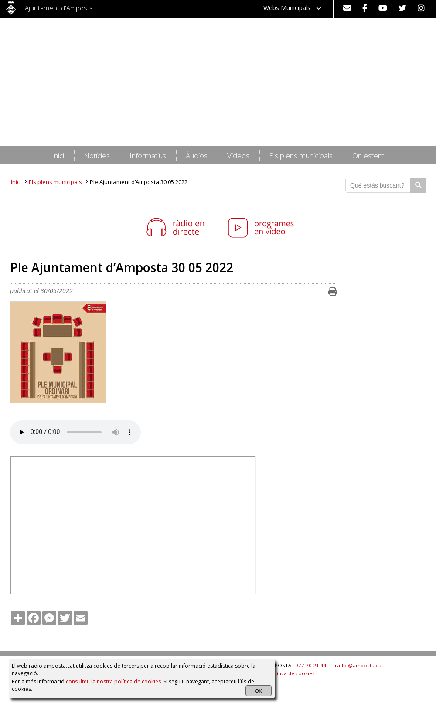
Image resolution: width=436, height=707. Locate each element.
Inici (16, 182)
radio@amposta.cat (359, 665)
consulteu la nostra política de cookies (113, 681)
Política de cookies (292, 673)
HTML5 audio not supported (75, 432)
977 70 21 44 (311, 665)
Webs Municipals (292, 7)
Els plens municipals (55, 182)
